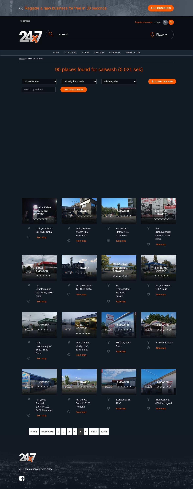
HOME (56, 51)
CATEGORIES (70, 51)
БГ (165, 23)
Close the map (162, 79)
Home (22, 57)
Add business (159, 8)
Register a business (143, 23)
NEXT (94, 430)
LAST (104, 430)
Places (85, 51)
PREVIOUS (47, 430)
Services (99, 51)
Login (158, 23)
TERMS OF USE (132, 51)
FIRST (34, 430)
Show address (73, 87)
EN (171, 23)
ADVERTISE (114, 51)
